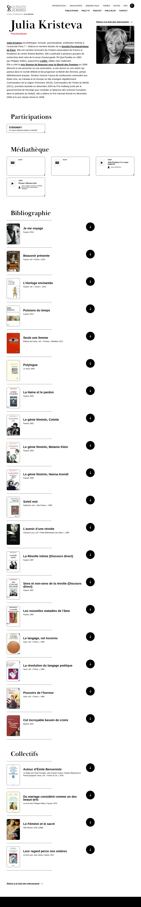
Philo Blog (110, 11)
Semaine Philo (92, 6)
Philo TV (85, 11)
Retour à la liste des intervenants (112, 22)
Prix (126, 6)
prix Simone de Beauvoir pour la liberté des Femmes (49, 64)
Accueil (9, 14)
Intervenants (17, 14)
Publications (71, 11)
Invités (116, 6)
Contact (123, 11)
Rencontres (76, 6)
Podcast (97, 11)
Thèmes (106, 6)
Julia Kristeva (14, 43)
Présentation (58, 6)
